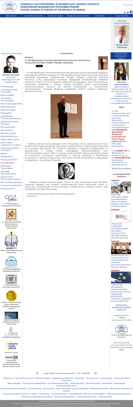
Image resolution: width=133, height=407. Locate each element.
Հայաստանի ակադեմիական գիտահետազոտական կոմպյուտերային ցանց (11, 362)
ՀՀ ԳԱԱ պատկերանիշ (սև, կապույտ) (121, 335)
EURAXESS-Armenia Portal (11, 336)
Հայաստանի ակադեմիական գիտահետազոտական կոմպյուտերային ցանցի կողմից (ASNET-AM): (83, 403)
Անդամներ (100, 16)
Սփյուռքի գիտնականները (119, 394)
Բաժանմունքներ (55, 16)
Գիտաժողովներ (8, 110)
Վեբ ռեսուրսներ (8, 133)
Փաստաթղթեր (7, 95)
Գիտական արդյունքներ (94, 394)
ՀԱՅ (124, 5)
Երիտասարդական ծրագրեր (13, 388)
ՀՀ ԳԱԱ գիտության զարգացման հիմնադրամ (11, 204)
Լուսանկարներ (8, 127)
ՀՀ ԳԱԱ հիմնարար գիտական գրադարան (11, 285)
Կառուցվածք (7, 86)
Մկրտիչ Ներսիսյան (11, 75)
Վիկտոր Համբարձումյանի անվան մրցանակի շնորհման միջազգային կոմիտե (11, 304)
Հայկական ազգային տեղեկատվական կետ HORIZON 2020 (11, 321)
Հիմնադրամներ (8, 107)
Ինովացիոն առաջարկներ (34, 383)
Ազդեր (4, 153)
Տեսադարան (7, 130)
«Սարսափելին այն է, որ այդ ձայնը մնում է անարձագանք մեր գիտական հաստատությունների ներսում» (121, 260)
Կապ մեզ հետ (122, 16)
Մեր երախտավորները (11, 53)
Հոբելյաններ (7, 156)
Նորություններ (8, 163)
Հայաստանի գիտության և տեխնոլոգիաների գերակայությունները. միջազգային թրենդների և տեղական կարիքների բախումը (121, 292)
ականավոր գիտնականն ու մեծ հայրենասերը (11, 79)
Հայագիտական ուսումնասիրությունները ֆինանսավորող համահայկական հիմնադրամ (11, 223)
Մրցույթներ (6, 113)
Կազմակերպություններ (77, 16)
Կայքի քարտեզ (8, 188)
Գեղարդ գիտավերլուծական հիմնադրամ (11, 250)
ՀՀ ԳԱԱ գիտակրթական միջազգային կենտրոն (11, 269)
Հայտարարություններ (11, 185)
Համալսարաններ (9, 160)
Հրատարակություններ (11, 104)
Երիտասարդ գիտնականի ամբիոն (37, 397)
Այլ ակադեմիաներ (9, 136)
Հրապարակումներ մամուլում (15, 394)
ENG (128, 5)
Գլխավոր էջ (11, 16)
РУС (131, 5)
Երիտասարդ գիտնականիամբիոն (121, 56)
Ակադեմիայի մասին (33, 16)
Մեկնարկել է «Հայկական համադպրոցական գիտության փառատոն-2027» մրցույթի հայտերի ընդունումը (121, 230)
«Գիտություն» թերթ (10, 139)
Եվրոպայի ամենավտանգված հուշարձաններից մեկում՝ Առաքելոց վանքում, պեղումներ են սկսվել (121, 199)
